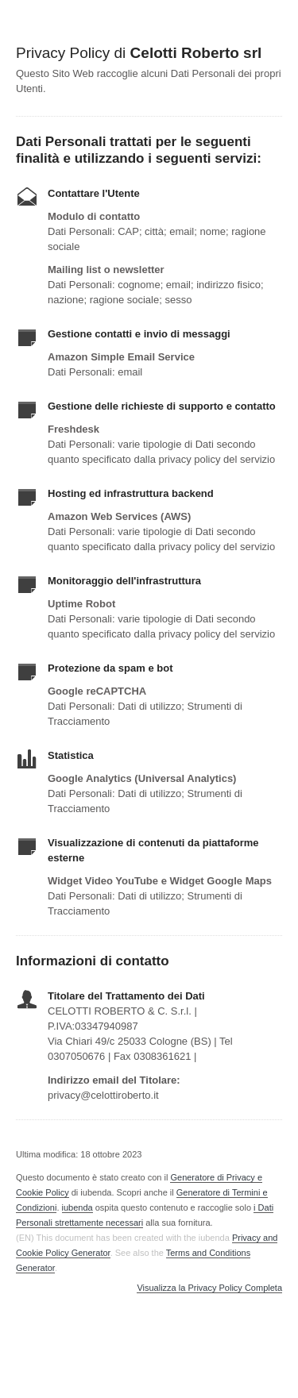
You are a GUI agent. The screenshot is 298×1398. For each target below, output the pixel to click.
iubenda (77, 1207)
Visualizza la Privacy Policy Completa (209, 1288)
